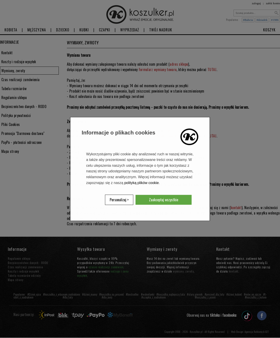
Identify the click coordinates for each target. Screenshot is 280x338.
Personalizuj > (119, 200)
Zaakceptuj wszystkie (163, 200)
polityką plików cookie (141, 183)
